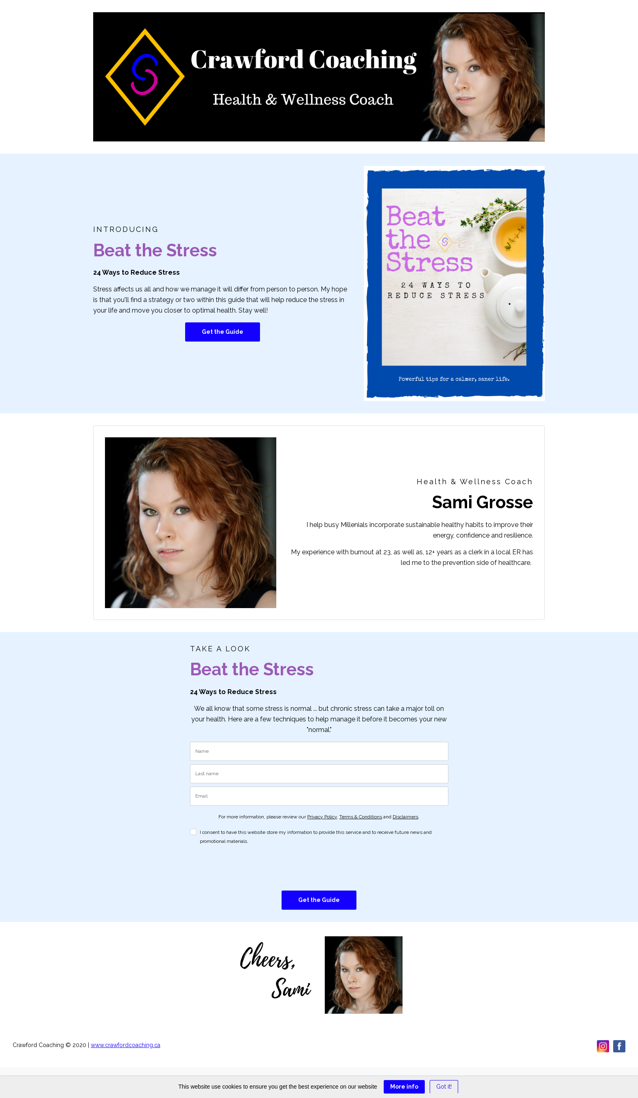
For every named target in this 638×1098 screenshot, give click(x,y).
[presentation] (252, 868)
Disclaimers (405, 817)
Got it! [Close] (444, 1086)
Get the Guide (222, 332)
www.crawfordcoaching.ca (125, 1045)
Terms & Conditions (360, 817)
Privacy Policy (322, 817)
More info (404, 1086)
